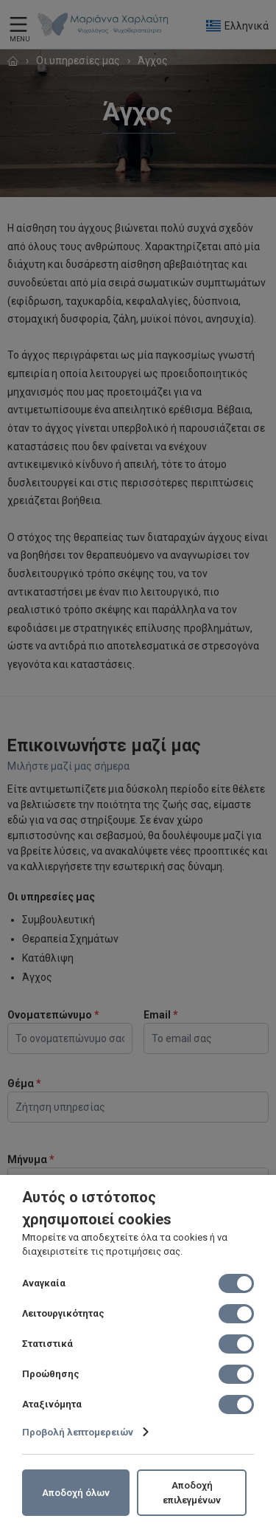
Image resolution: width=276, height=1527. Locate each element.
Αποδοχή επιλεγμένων (192, 1493)
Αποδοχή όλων (76, 1492)
